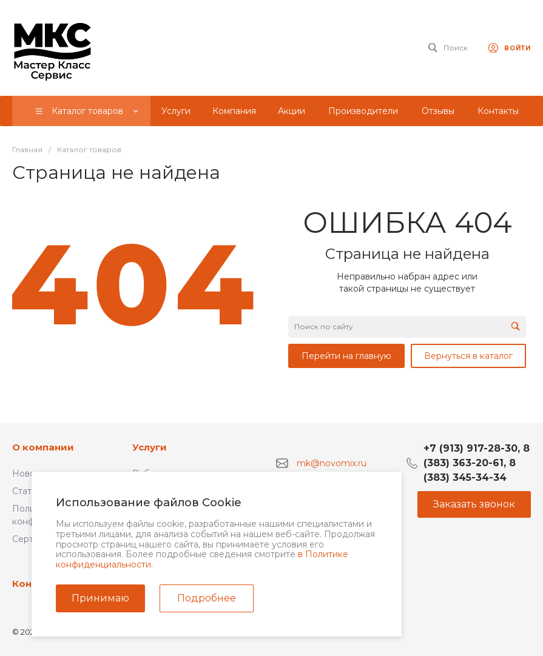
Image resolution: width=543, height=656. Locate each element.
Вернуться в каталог (468, 355)
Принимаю (100, 598)
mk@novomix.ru (331, 462)
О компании (43, 447)
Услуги (149, 447)
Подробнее (206, 598)
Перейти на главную (346, 355)
